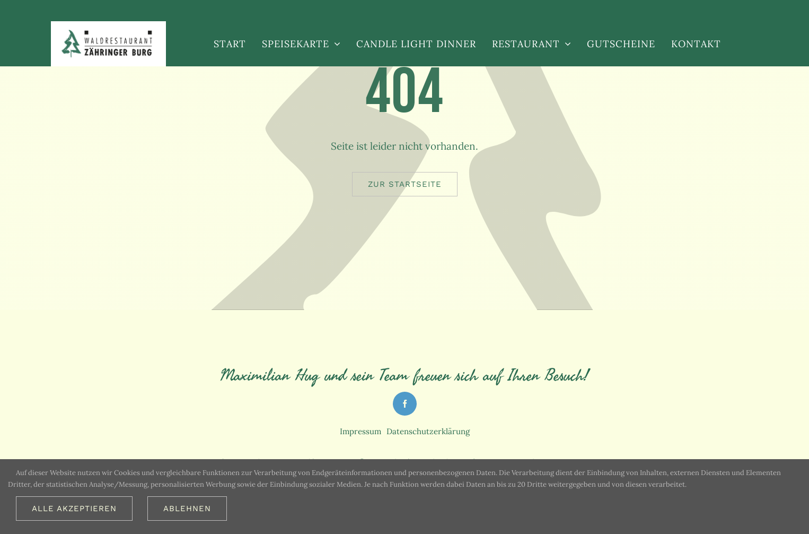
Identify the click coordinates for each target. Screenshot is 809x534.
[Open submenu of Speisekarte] (334, 43)
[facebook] (405, 404)
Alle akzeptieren (74, 508)
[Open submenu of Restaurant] (565, 43)
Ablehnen (187, 508)
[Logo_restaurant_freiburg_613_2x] (108, 33)
